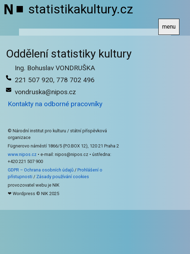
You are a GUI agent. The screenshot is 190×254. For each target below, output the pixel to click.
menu (169, 26)
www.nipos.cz (22, 154)
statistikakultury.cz (80, 9)
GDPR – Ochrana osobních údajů (41, 170)
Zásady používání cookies (62, 176)
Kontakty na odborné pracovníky (55, 104)
